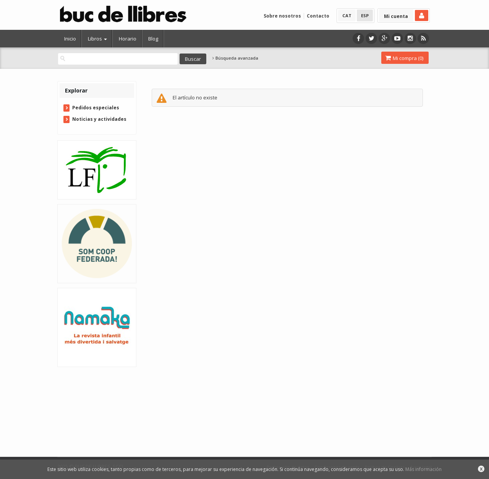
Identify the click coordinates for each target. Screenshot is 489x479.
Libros (97, 38)
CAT (346, 15)
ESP (365, 15)
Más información (423, 469)
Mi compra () (404, 58)
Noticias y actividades (99, 119)
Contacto (318, 16)
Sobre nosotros (282, 16)
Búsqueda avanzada (235, 58)
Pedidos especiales (95, 107)
